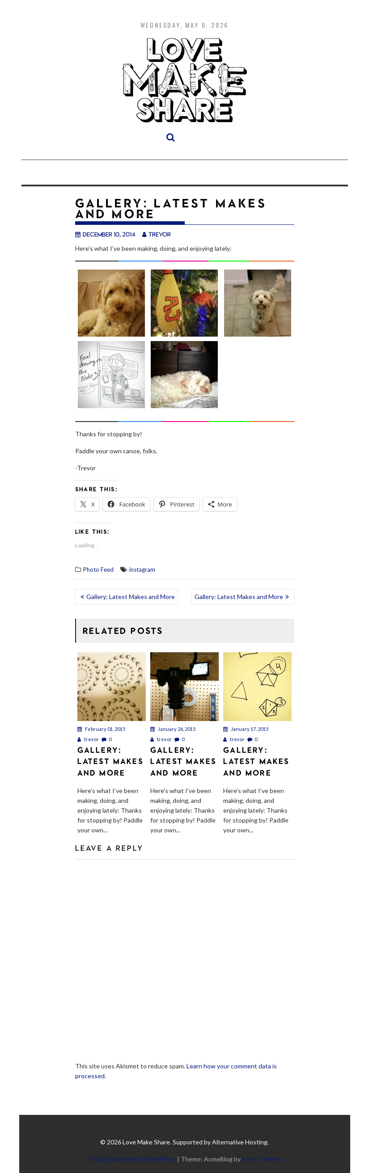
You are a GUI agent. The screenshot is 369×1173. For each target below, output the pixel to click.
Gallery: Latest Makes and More (130, 596)
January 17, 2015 (245, 729)
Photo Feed (98, 569)
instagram (142, 569)
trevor (156, 234)
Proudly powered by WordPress (131, 1159)
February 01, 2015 (101, 729)
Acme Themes (262, 1159)
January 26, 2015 (172, 729)
